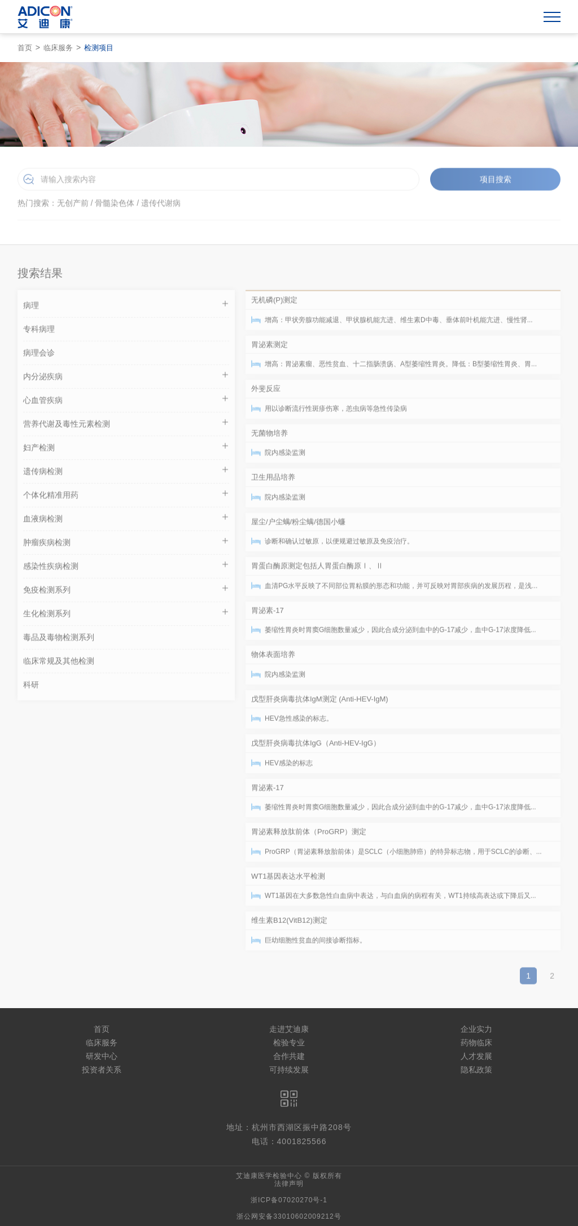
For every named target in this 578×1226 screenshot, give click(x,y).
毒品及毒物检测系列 (58, 640)
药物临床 (476, 1042)
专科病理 (39, 331)
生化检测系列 (126, 615)
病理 (126, 307)
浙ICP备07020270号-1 (289, 1200)
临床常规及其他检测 (58, 663)
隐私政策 (476, 1069)
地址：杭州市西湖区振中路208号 (288, 1127)
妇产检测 (126, 449)
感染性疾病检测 (126, 567)
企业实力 (476, 1029)
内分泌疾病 (126, 378)
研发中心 (101, 1056)
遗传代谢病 (161, 204)
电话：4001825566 (289, 1141)
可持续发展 (289, 1069)
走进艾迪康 (289, 1029)
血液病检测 (126, 520)
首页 (24, 47)
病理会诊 (39, 355)
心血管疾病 (126, 402)
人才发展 (476, 1056)
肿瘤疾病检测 (126, 544)
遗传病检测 (126, 473)
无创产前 (73, 204)
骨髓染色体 (114, 204)
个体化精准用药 (126, 496)
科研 (31, 687)
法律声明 (289, 1184)
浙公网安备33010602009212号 (289, 1216)
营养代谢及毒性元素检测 (126, 425)
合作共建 (289, 1056)
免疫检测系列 (126, 591)
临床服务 (58, 47)
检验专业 (289, 1042)
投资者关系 (101, 1069)
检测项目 (98, 47)
